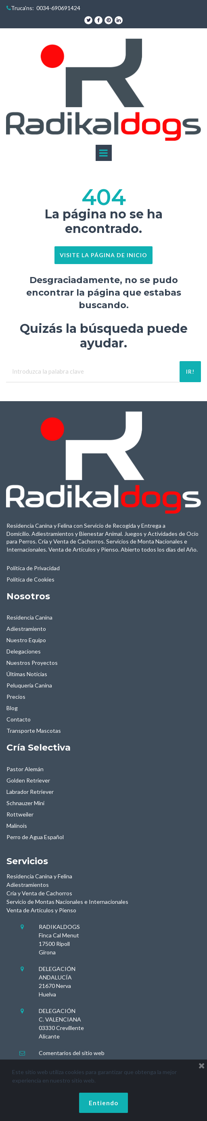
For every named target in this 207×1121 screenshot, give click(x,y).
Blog (12, 707)
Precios (15, 696)
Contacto (18, 719)
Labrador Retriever (30, 791)
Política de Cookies (30, 579)
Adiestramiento (26, 628)
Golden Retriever (28, 780)
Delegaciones (23, 651)
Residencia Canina (29, 617)
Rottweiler (19, 814)
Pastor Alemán (25, 769)
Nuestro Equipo (26, 640)
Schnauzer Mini (25, 803)
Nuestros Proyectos (32, 662)
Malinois (16, 825)
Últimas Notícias (26, 673)
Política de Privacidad (33, 568)
